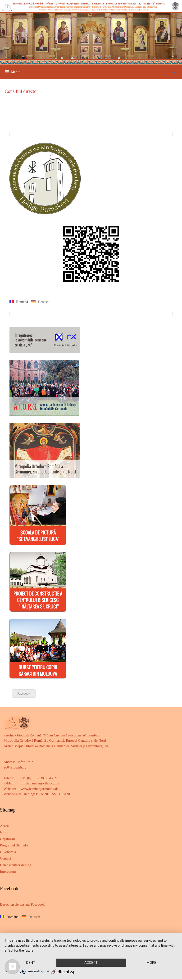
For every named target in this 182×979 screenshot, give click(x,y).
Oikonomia (8, 852)
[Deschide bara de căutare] (175, 72)
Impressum (8, 871)
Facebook (23, 693)
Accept (91, 962)
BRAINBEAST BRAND (54, 794)
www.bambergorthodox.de (40, 789)
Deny (30, 962)
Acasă (4, 826)
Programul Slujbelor (14, 845)
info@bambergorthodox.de (40, 783)
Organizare (8, 839)
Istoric (4, 832)
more (151, 962)
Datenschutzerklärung (15, 865)
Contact (5, 858)
